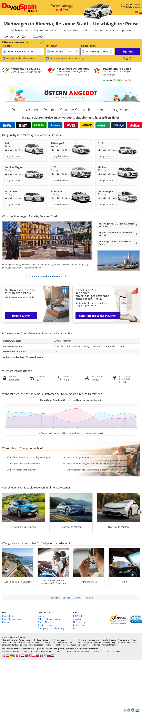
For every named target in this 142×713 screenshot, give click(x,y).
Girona (113, 640)
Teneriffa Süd (70, 645)
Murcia (106, 642)
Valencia (81, 645)
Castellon (65, 640)
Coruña (73, 640)
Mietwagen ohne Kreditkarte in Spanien (115, 242)
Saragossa (38, 645)
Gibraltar (105, 640)
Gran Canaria (123, 640)
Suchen (127, 51)
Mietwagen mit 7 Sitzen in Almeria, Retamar (117, 225)
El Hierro (82, 640)
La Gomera (19, 642)
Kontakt (6, 622)
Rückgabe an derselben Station (20, 58)
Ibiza (4, 642)
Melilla (89, 642)
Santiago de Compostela (22, 645)
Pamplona (115, 642)
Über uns (42, 616)
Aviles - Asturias (25, 640)
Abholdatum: (52, 45)
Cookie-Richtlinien (46, 622)
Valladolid (91, 645)
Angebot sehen (14, 156)
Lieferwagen (79, 622)
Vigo (98, 645)
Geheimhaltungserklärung (50, 619)
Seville (47, 645)
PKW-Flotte (78, 616)
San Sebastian (133, 642)
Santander (6, 645)
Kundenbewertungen (12, 619)
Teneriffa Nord (57, 645)
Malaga (72, 642)
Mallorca (81, 642)
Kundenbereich (9, 616)
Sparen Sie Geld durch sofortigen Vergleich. (115, 234)
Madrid (65, 642)
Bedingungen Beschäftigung (51, 628)
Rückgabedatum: (88, 45)
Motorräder (78, 625)
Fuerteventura (93, 640)
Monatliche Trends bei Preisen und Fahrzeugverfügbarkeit (71, 400)
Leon (58, 642)
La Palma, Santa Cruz (34, 642)
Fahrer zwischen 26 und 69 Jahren (66, 58)
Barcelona (47, 640)
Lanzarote (49, 642)
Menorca (97, 642)
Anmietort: (7, 45)
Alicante (5, 640)
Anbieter (77, 619)
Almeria (14, 640)
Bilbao (56, 640)
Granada (135, 640)
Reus (123, 642)
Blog (75, 628)
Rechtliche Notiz (45, 625)
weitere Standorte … (110, 645)
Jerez (10, 642)
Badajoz (37, 640)
